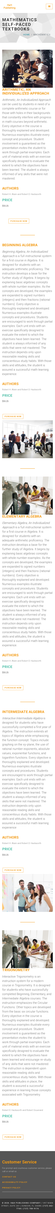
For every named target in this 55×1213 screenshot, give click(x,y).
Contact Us (9, 1177)
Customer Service (19, 1162)
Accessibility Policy (14, 1182)
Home (26, 35)
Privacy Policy (11, 1188)
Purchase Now (18, 221)
